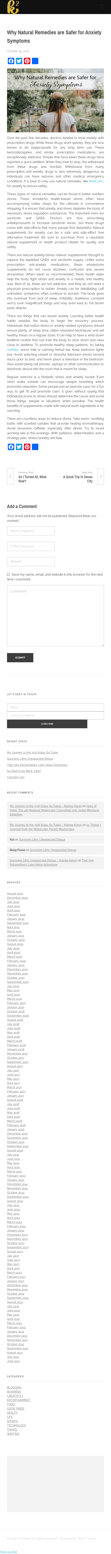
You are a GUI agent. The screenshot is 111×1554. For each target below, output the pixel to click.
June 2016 (13, 1107)
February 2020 (16, 960)
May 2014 (13, 1212)
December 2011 (17, 1335)
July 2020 (13, 947)
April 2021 (13, 926)
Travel (12, 1428)
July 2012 (13, 1305)
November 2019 (17, 972)
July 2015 (13, 1153)
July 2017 (13, 1069)
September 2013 (18, 1246)
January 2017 (15, 1095)
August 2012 (15, 1301)
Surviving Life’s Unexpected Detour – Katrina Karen (43, 859)
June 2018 (13, 1027)
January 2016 (15, 1128)
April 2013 (13, 1267)
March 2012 (14, 1322)
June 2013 (13, 1259)
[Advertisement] (56, 1484)
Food (11, 1403)
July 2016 (13, 1103)
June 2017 (13, 1073)
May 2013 (13, 1263)
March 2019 (14, 998)
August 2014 (15, 1200)
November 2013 (17, 1238)
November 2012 (17, 1288)
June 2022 (13, 905)
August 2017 (15, 1065)
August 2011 (15, 1351)
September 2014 (18, 1196)
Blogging (14, 1386)
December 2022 (17, 897)
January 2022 (15, 918)
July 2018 (13, 1023)
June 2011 (13, 1360)
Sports (12, 1420)
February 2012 (16, 1326)
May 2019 (13, 989)
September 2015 (18, 1145)
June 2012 (13, 1309)
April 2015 (13, 1166)
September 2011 (17, 1347)
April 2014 (13, 1217)
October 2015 (15, 1141)
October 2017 (15, 1057)
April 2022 (13, 909)
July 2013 (13, 1255)
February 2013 (16, 1276)
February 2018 (16, 1044)
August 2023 (15, 892)
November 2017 (17, 1052)
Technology (16, 1424)
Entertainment (19, 1399)
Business (14, 1391)
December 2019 (17, 968)
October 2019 (15, 977)
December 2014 (17, 1183)
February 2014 (16, 1225)
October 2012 (15, 1292)
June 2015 (13, 1158)
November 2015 (17, 1137)
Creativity (15, 1395)
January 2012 (15, 1330)
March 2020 (14, 956)
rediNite (12, 350)
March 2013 (14, 1271)
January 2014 (15, 1229)
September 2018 (18, 1014)
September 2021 (18, 922)
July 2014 (13, 1204)
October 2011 (15, 1343)
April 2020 (13, 951)
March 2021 (14, 930)
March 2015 (14, 1170)
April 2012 (13, 1318)
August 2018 (15, 1019)
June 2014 (13, 1208)
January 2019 (15, 1006)
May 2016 (13, 1111)
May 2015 (13, 1162)
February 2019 (16, 1002)
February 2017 (16, 1090)
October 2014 (15, 1191)
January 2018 (15, 1048)
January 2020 (16, 964)
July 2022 (13, 901)
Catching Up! (15, 776)
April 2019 (13, 993)
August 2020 (15, 943)
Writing (13, 1433)
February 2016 (16, 1124)
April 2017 (13, 1082)
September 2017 (18, 1061)
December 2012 (17, 1284)
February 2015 (16, 1175)
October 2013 (15, 1242)
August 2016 (15, 1099)
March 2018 (14, 1040)
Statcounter (8, 1551)
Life (10, 1416)
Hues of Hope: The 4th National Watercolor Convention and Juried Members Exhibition (54, 809)
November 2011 (17, 1339)
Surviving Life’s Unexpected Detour (30, 758)
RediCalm (96, 181)
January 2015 (15, 1179)
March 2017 (14, 1086)
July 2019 (13, 985)
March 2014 (14, 1221)
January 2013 (15, 1280)
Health (12, 1412)
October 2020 (16, 939)
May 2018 (13, 1031)
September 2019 (18, 981)
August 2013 (15, 1250)
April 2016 (13, 1116)
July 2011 (13, 1356)
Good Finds (15, 1407)
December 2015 (17, 1132)
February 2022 (16, 913)
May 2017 (13, 1078)
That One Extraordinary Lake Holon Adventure (37, 764)
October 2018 (15, 1010)
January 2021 (15, 934)
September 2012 (18, 1297)
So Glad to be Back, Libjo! (24, 770)
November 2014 (17, 1187)
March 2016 (14, 1120)
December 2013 (17, 1233)
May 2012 (13, 1314)
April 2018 (13, 1036)
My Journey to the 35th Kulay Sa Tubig (32, 751)
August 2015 (15, 1149)
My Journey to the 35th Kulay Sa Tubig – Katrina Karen (46, 805)
